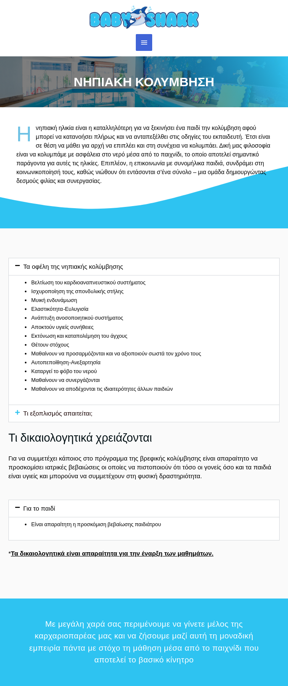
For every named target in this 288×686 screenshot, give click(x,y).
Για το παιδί (39, 508)
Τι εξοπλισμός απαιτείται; (57, 413)
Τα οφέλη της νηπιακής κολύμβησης (73, 266)
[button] (144, 266)
